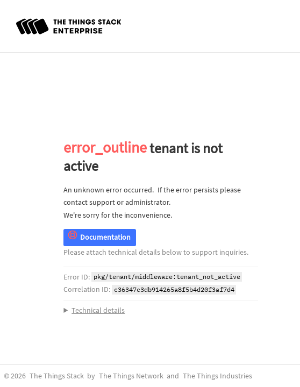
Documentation (99, 237)
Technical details (98, 310)
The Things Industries (217, 376)
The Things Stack (57, 376)
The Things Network (131, 376)
